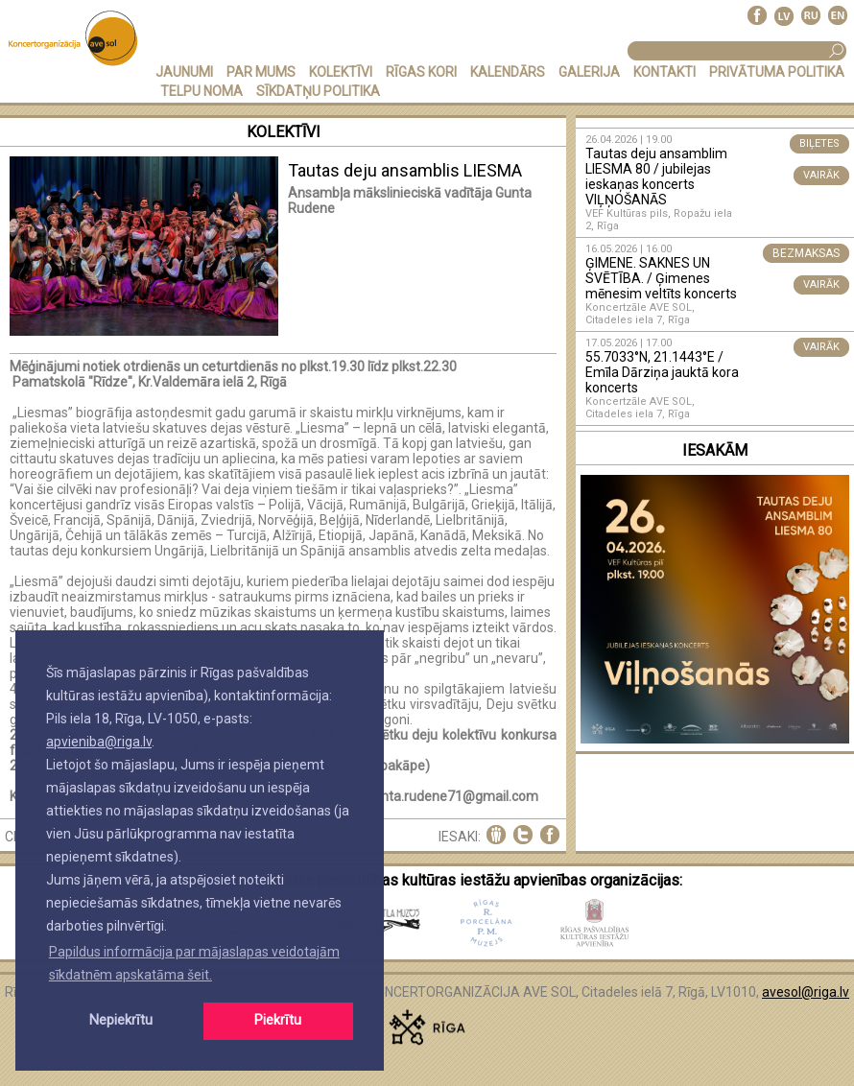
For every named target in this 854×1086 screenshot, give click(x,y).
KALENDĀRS (507, 72)
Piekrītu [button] (277, 1020)
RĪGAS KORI (421, 72)
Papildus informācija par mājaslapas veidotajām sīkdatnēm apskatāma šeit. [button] (194, 963)
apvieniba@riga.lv (99, 741)
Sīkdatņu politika (318, 91)
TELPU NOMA (201, 91)
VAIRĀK (821, 175)
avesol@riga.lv (805, 992)
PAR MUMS (261, 72)
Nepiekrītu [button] (121, 1020)
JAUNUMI (184, 72)
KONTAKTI (664, 72)
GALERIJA (589, 72)
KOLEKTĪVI (340, 72)
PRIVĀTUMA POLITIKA (776, 72)
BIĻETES (819, 143)
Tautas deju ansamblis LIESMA (405, 170)
